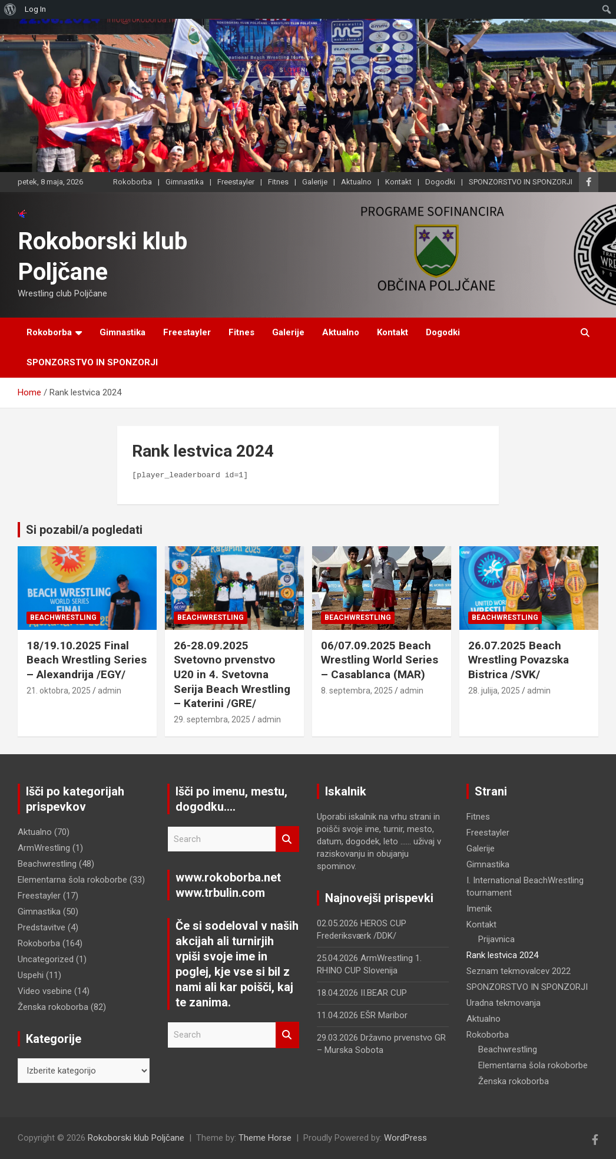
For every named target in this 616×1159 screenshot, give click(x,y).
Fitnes (278, 181)
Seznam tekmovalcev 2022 (518, 971)
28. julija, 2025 (494, 690)
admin (109, 690)
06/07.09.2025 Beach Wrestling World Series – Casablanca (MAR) (379, 660)
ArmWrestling (44, 848)
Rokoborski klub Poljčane (136, 1137)
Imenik (479, 908)
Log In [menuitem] (35, 9)
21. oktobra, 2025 (59, 690)
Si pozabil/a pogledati (84, 530)
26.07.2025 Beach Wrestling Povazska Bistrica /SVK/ (518, 660)
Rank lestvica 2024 (502, 955)
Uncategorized (46, 959)
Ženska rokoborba (53, 1007)
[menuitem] (10, 9)
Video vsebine (45, 991)
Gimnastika (184, 181)
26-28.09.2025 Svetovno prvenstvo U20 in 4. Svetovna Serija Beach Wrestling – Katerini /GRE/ (232, 675)
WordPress (405, 1137)
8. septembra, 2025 (357, 690)
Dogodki (440, 181)
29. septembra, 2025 (212, 719)
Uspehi (31, 975)
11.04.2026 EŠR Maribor (362, 1015)
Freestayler (235, 181)
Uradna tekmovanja (503, 1003)
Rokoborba (132, 181)
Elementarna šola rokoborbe (72, 879)
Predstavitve (41, 927)
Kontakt (398, 181)
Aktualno (356, 181)
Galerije (314, 181)
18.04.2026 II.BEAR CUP (362, 993)
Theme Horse (265, 1137)
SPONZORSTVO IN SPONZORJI (520, 181)
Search (287, 839)
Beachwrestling (63, 617)
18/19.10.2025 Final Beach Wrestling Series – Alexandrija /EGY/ (87, 660)
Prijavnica (496, 939)
